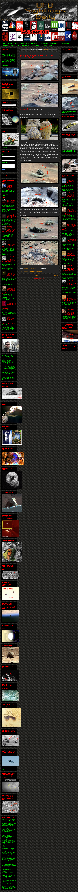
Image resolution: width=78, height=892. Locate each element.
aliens (26, 270)
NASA (40, 270)
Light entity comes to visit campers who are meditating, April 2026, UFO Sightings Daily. (9, 274)
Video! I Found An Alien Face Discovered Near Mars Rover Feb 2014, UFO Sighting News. (68, 312)
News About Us (6, 45)
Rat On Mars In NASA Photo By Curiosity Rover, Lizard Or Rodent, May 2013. (68, 254)
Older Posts (56, 275)
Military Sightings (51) (15, 45)
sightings (24, 271)
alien (24, 270)
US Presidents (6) (34, 43)
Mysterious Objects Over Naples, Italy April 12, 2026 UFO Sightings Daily (11, 216)
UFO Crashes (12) (25, 45)
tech (29, 271)
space (27, 271)
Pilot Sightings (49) (44, 43)
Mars (35, 270)
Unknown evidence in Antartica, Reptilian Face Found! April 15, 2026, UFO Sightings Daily (8, 186)
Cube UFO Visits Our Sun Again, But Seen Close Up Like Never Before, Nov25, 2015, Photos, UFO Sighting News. (9, 305)
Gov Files (16, 43)
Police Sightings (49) (65, 43)
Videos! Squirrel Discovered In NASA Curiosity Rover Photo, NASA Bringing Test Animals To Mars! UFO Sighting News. (69, 211)
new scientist (43, 270)
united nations (37, 271)
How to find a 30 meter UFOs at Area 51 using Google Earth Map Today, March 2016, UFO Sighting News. (9, 260)
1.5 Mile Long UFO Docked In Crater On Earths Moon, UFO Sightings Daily (8, 244)
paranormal (54, 270)
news (46, 270)
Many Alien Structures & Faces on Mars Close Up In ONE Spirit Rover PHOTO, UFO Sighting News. (69, 298)
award (33, 270)
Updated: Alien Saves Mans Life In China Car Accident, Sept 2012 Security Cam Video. (69, 240)
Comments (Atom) (41, 278)
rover (57, 270)
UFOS (33, 271)
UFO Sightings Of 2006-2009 (47, 45)
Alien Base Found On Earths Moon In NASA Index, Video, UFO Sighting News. (69, 283)
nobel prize (50, 270)
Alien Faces (10, 43)
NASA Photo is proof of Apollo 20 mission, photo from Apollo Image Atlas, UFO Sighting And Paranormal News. (9, 290)
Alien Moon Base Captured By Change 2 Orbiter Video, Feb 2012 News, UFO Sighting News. (8, 229)
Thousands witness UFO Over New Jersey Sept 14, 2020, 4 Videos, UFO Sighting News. (69, 181)
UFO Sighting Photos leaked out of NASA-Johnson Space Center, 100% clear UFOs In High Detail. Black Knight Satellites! (69, 269)
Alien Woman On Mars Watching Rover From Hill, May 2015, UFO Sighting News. (68, 195)
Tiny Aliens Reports (35, 45)
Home (4, 43)
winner (41, 271)
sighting (21, 271)
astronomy (29, 270)
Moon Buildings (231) (54, 43)
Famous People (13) (25, 43)
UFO (31, 271)
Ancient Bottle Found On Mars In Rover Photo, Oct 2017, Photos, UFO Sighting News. (37, 56)
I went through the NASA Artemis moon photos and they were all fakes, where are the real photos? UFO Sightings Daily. (9, 201)
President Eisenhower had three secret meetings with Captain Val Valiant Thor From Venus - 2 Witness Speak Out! (9, 320)
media (37, 270)
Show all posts (45, 49)
